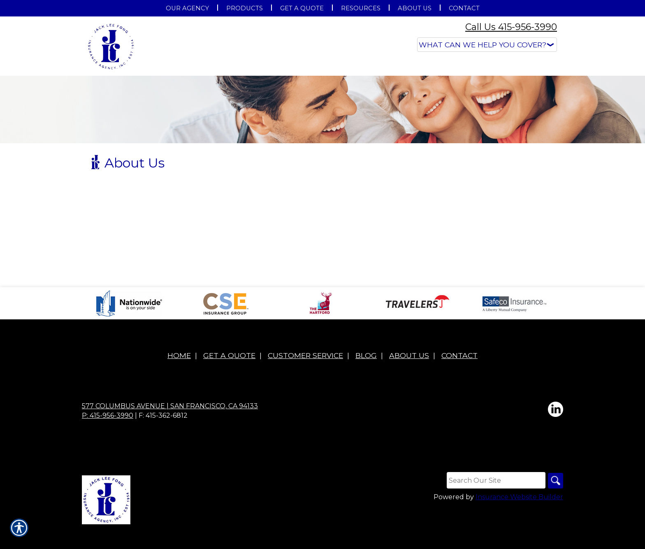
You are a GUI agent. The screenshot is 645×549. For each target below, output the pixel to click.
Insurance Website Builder (519, 519)
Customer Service (305, 376)
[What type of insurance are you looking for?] (487, 44)
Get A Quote (229, 376)
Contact (459, 376)
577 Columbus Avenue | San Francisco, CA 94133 (170, 427)
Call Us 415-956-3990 (511, 27)
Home (179, 376)
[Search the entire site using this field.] (494, 501)
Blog (366, 376)
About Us (409, 376)
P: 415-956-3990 (107, 437)
